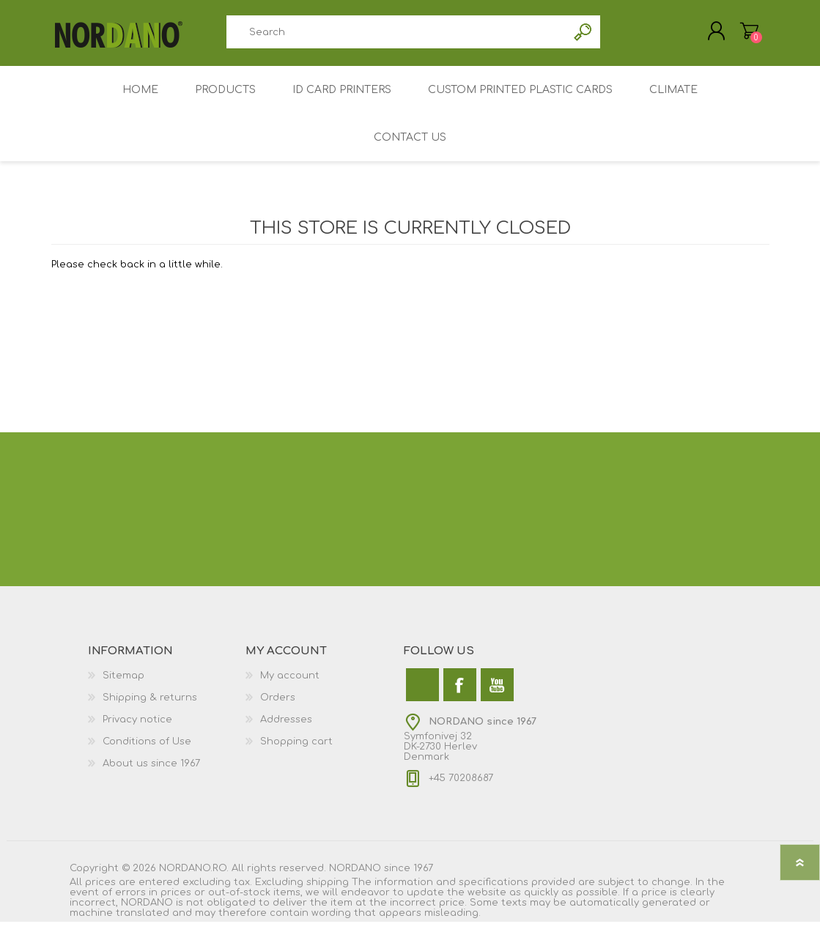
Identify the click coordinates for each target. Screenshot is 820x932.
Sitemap (123, 686)
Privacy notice (137, 730)
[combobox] (397, 37)
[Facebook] (459, 694)
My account (289, 686)
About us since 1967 (151, 774)
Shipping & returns (150, 708)
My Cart (734, 36)
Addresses (286, 730)
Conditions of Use (147, 752)
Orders (277, 708)
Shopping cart (296, 752)
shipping (327, 892)
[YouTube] (497, 694)
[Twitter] (422, 694)
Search (583, 37)
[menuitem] (167, 686)
